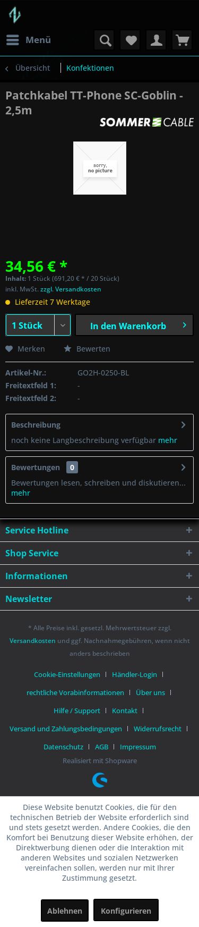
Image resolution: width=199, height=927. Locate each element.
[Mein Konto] (156, 40)
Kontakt (124, 710)
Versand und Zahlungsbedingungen (66, 728)
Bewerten (87, 349)
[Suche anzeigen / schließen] (104, 40)
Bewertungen (35, 467)
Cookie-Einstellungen (67, 674)
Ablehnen (64, 911)
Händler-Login (134, 674)
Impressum (138, 746)
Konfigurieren (126, 911)
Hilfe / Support (77, 710)
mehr (166, 440)
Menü (28, 38)
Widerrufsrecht (157, 728)
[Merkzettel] (130, 40)
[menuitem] (28, 40)
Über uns (150, 692)
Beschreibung (35, 425)
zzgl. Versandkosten (70, 289)
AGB (101, 746)
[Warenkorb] (182, 40)
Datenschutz (63, 746)
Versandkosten (33, 640)
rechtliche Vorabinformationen (75, 692)
